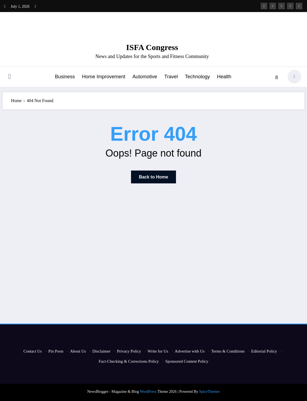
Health (224, 76)
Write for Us (157, 351)
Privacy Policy (129, 351)
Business (65, 76)
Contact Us (32, 351)
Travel (171, 76)
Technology (197, 76)
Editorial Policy (264, 351)
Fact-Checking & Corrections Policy (129, 361)
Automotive (144, 76)
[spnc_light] (294, 76)
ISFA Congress (152, 47)
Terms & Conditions (228, 351)
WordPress (148, 392)
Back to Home (153, 177)
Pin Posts (55, 351)
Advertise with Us (189, 351)
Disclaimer (101, 351)
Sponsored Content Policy (186, 361)
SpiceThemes (209, 392)
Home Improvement (103, 76)
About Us (78, 351)
